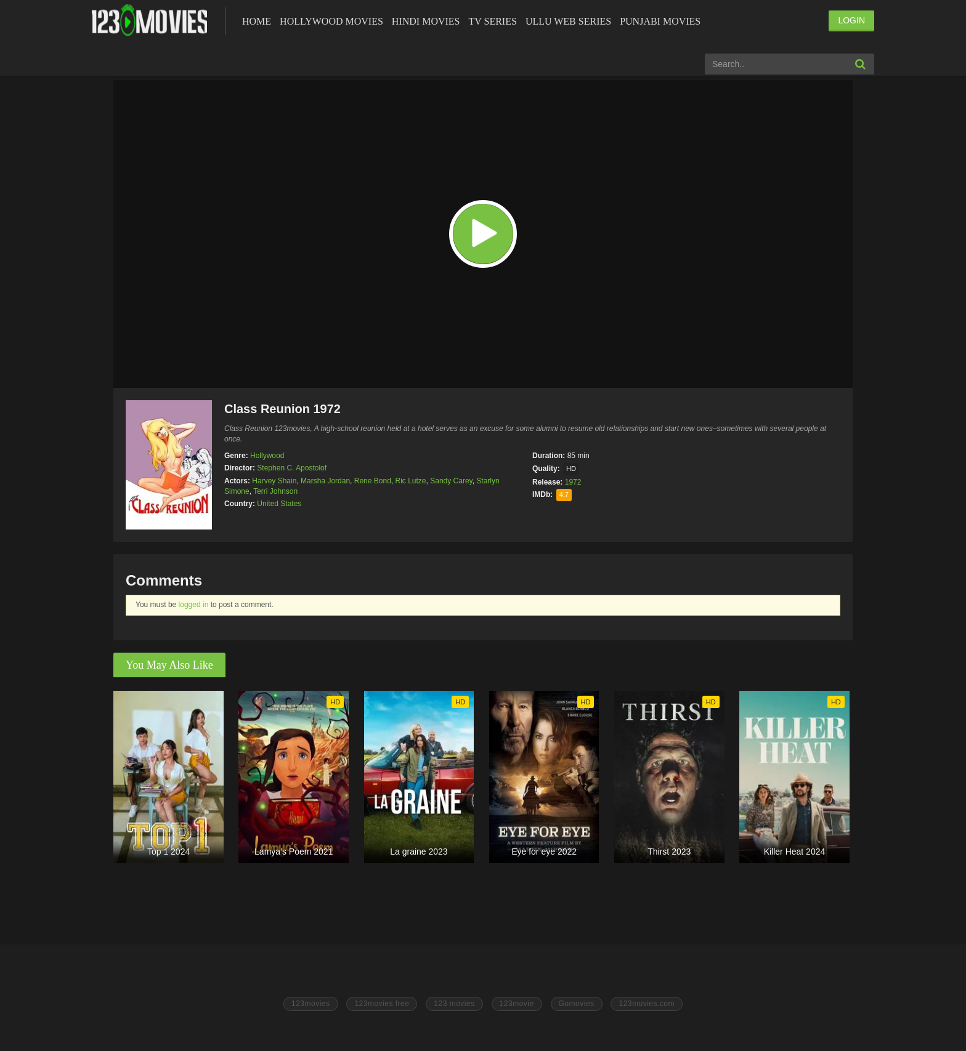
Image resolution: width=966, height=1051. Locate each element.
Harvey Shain (274, 481)
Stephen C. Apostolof (292, 468)
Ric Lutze (411, 481)
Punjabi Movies (660, 21)
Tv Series (492, 21)
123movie (517, 1003)
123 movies (454, 1003)
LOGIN (851, 20)
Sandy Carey (451, 481)
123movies (310, 1003)
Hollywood (267, 455)
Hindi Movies (426, 21)
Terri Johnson (275, 491)
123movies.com (647, 1003)
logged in (194, 604)
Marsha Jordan (325, 481)
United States (279, 503)
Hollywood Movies (331, 21)
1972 (573, 482)
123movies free (381, 1003)
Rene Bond (372, 481)
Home (256, 21)
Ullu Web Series (568, 21)
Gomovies (577, 1003)
